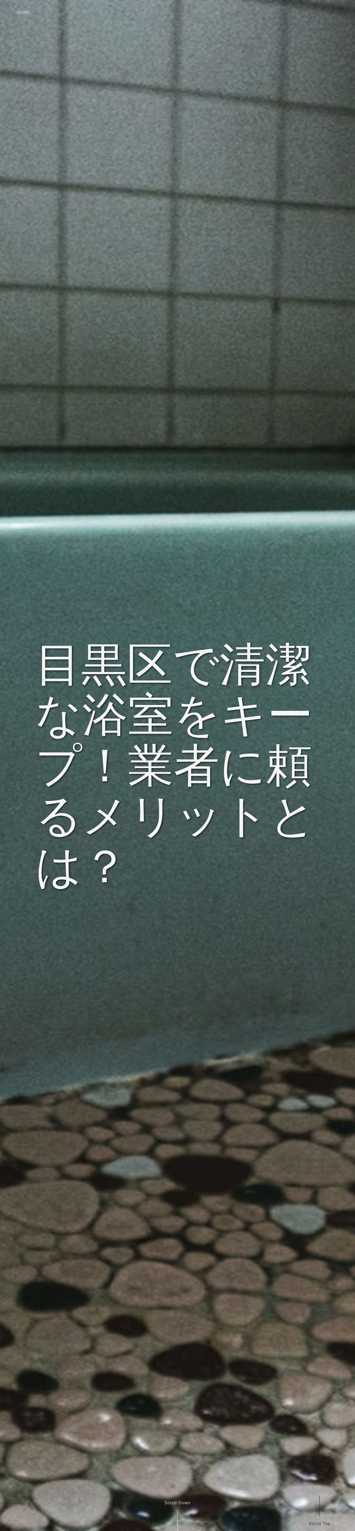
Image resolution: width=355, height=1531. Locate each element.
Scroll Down (177, 1502)
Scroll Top (319, 1523)
